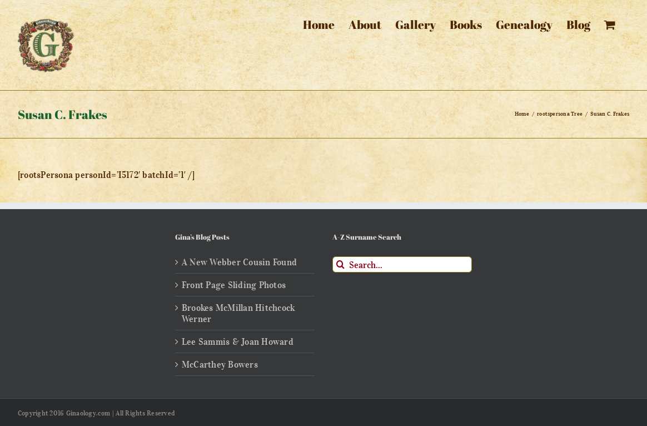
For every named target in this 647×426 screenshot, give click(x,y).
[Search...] (402, 264)
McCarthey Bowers (220, 364)
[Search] (340, 264)
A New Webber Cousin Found (239, 262)
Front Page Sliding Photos (234, 284)
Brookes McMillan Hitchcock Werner (238, 313)
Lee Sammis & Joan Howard (237, 341)
